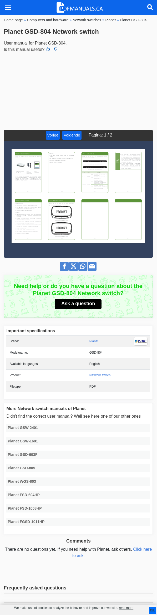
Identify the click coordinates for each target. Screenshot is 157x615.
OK (152, 610)
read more (126, 608)
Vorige (53, 135)
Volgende (72, 135)
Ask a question (78, 303)
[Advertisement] (78, 90)
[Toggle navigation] (8, 7)
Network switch (100, 375)
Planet (93, 341)
